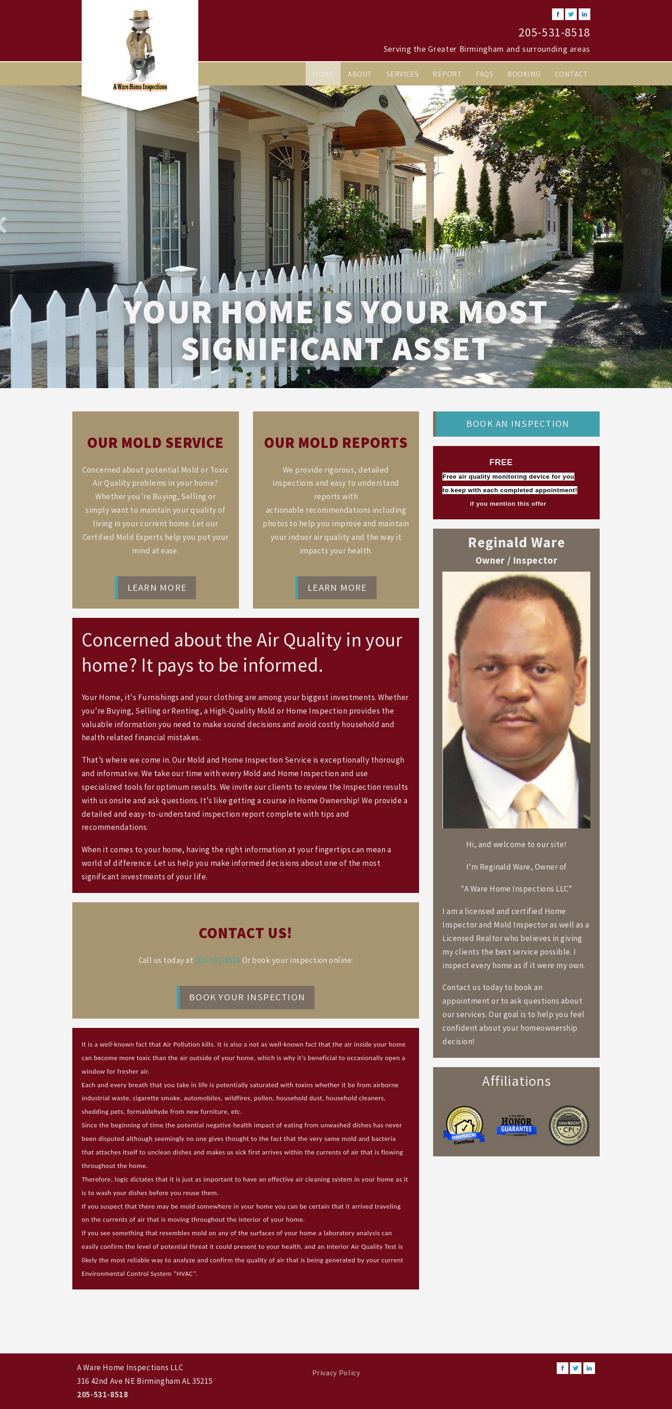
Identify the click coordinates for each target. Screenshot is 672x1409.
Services (402, 73)
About (360, 73)
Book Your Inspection (247, 997)
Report (447, 73)
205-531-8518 (554, 32)
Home (323, 73)
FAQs (484, 73)
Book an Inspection (517, 424)
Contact (571, 73)
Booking (523, 73)
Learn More (157, 587)
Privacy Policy (336, 1372)
